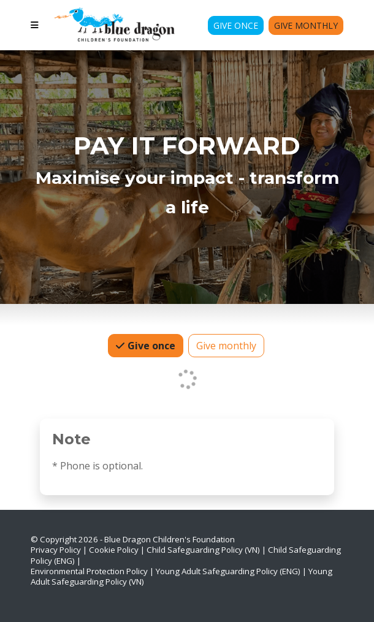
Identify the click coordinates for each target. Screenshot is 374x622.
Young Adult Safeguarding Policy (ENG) (228, 571)
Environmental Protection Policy (89, 571)
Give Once (235, 25)
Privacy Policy (56, 549)
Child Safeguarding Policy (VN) (203, 549)
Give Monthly (306, 25)
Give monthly (226, 345)
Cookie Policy (114, 549)
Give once (150, 345)
